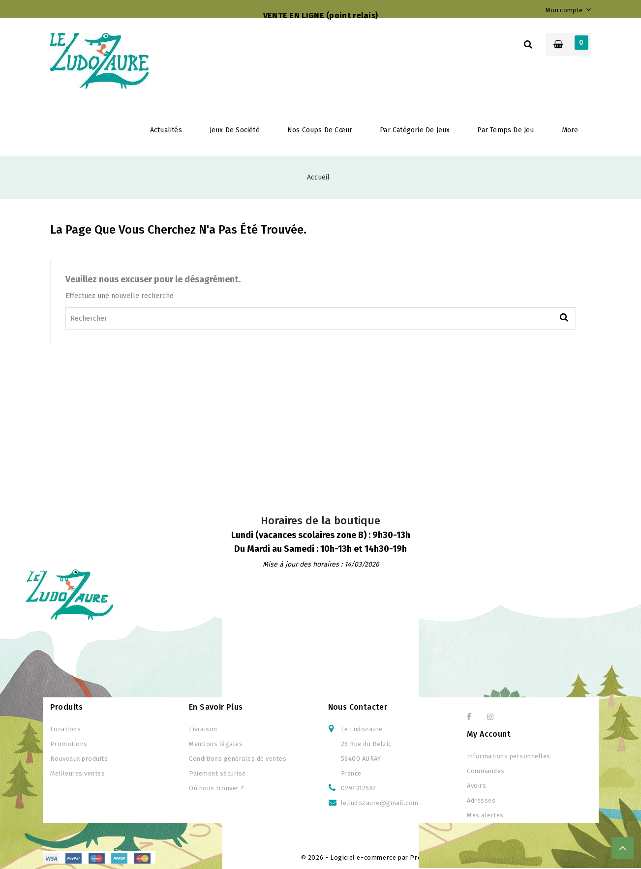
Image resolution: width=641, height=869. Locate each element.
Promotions (69, 744)
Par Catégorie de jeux (415, 130)
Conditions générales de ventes (237, 758)
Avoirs (476, 785)
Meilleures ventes (77, 773)
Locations (65, 729)
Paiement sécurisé (217, 773)
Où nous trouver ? (216, 788)
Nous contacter (358, 707)
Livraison (203, 729)
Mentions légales (216, 744)
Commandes (486, 771)
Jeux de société (235, 130)
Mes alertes (485, 815)
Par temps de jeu (505, 130)
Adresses (481, 800)
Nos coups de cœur (319, 130)
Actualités (166, 130)
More (570, 130)
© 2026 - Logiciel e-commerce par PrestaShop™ (377, 857)
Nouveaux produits (79, 758)
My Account (489, 734)
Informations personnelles (508, 756)
